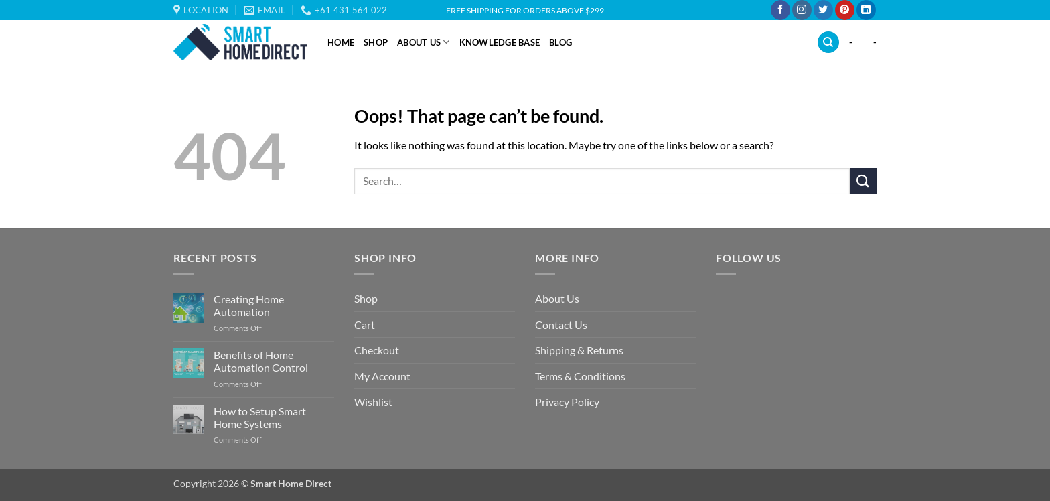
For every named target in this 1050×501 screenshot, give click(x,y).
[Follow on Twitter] (823, 10)
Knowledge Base (499, 42)
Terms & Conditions (580, 376)
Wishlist (373, 401)
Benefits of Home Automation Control (261, 361)
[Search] (828, 42)
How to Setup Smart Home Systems (260, 417)
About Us (423, 41)
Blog (560, 42)
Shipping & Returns (579, 350)
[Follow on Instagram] (802, 10)
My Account (382, 376)
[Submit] (863, 181)
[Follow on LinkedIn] (866, 10)
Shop (376, 42)
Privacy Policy (567, 401)
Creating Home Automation (249, 305)
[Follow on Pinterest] (844, 10)
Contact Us (561, 324)
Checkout (376, 350)
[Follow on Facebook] (780, 10)
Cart (364, 324)
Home (340, 42)
